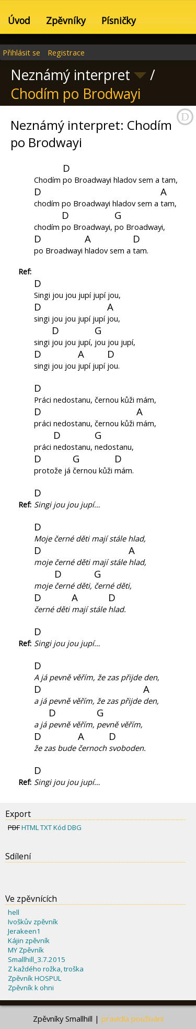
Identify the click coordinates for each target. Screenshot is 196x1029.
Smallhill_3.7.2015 (36, 959)
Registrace (66, 52)
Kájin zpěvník (29, 940)
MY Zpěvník (26, 950)
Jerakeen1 (24, 931)
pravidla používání (132, 1018)
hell (13, 912)
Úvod (19, 20)
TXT (46, 827)
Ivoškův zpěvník (33, 921)
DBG (74, 827)
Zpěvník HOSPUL (34, 978)
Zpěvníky (66, 20)
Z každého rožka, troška (46, 968)
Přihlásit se (21, 52)
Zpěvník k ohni (31, 987)
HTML (30, 827)
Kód (59, 827)
